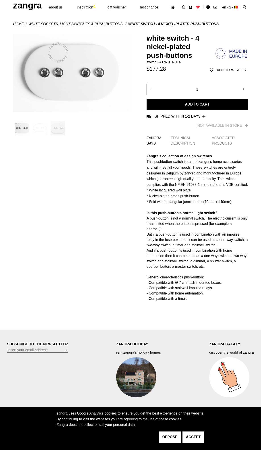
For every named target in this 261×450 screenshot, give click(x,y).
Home (18, 24)
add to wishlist (229, 70)
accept (193, 437)
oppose (170, 437)
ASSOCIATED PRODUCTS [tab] (223, 140)
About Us (55, 7)
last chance (149, 7)
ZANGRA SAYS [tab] (154, 140)
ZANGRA (27, 5)
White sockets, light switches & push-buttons (76, 24)
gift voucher (117, 7)
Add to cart (197, 104)
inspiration (85, 7)
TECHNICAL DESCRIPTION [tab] (183, 140)
